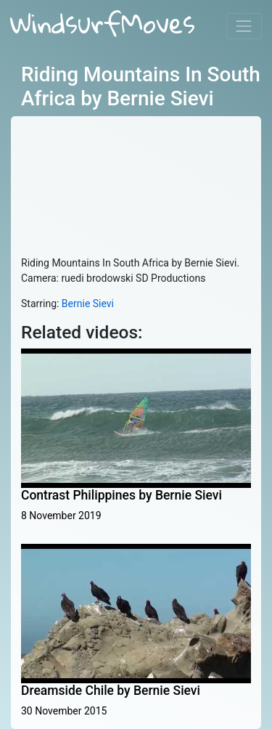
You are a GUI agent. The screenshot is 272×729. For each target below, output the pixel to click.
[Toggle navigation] (244, 25)
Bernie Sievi (88, 303)
